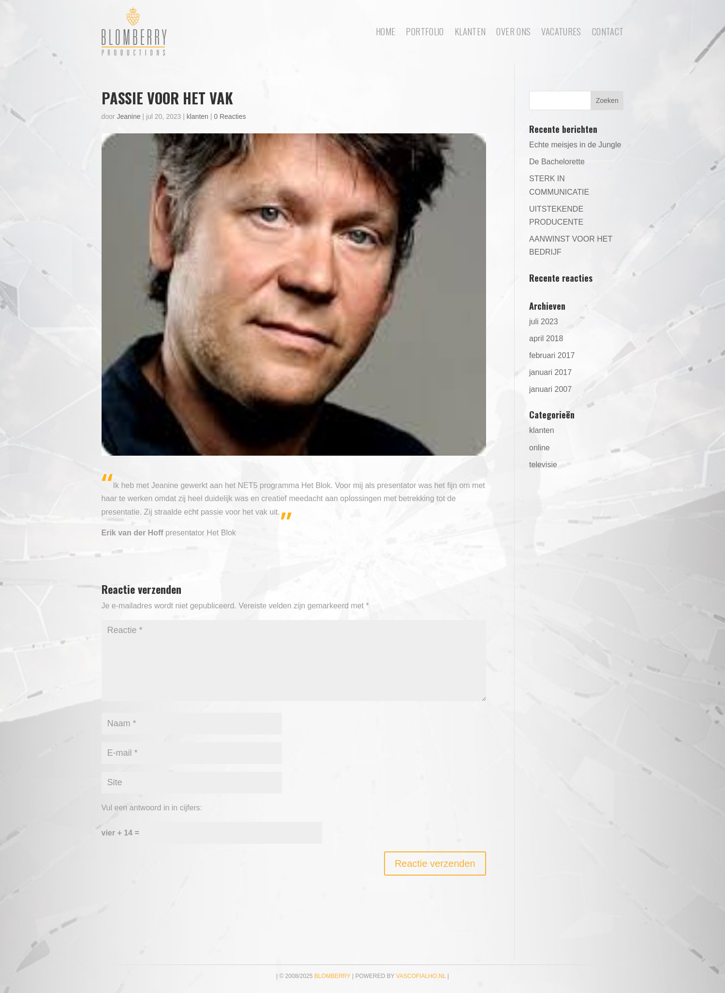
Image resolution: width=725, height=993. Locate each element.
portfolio (425, 31)
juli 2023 (543, 321)
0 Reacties (230, 116)
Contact (608, 31)
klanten (197, 116)
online (539, 448)
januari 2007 (550, 389)
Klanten (470, 31)
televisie (543, 465)
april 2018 (546, 338)
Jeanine (128, 116)
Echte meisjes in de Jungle (575, 145)
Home (386, 31)
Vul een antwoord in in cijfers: (152, 808)
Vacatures (561, 31)
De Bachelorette (557, 162)
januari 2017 (550, 372)
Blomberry (332, 976)
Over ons (513, 31)
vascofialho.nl (421, 976)
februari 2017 (552, 355)
